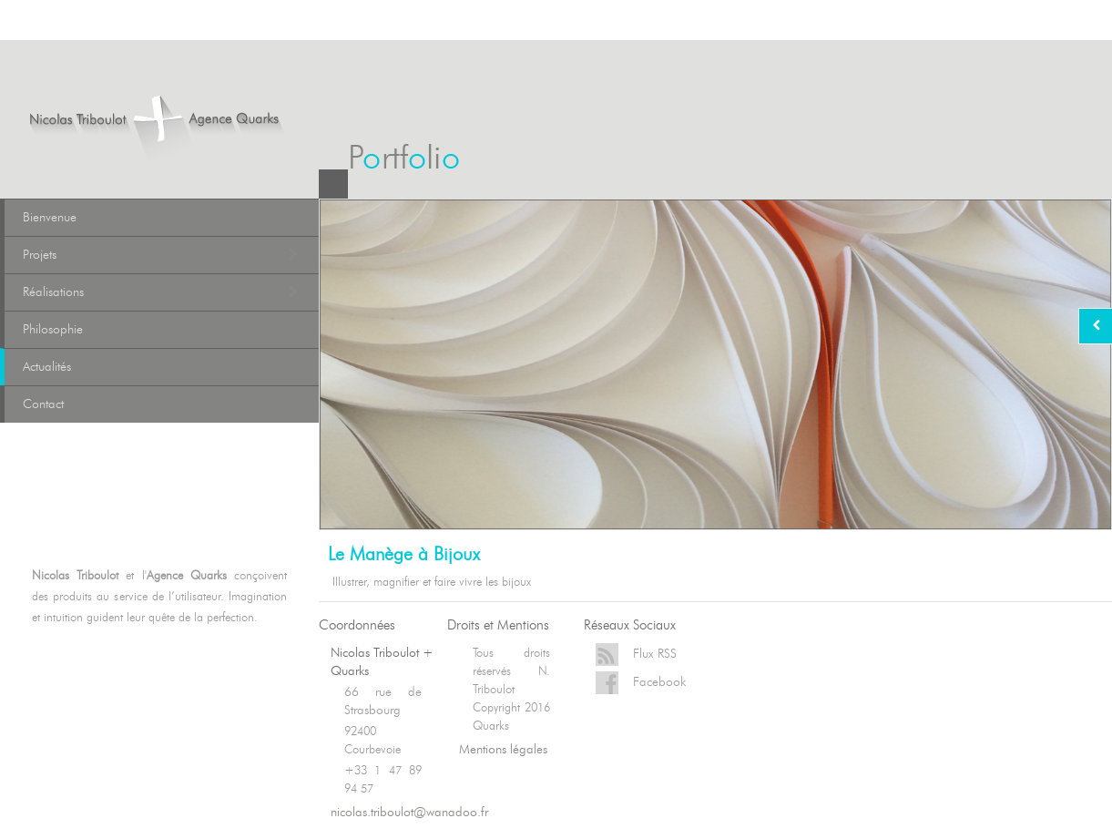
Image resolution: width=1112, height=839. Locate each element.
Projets (162, 255)
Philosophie (53, 329)
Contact (43, 404)
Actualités (47, 366)
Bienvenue (50, 217)
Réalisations (162, 292)
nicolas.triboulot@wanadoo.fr (409, 812)
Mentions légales (503, 749)
